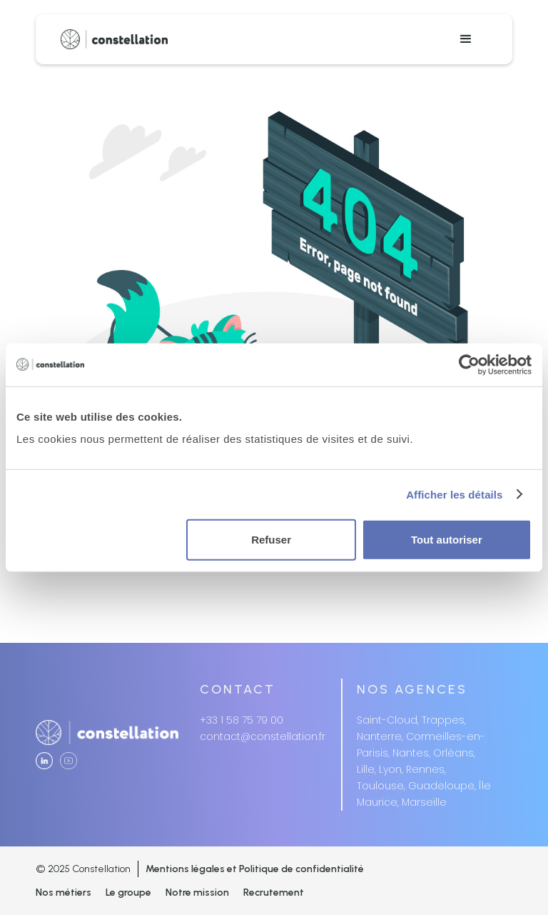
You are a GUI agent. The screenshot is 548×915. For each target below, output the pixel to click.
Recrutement (273, 892)
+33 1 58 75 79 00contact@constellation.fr (262, 728)
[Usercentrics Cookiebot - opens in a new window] (469, 364)
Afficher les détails (454, 494)
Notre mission (197, 892)
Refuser (271, 540)
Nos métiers (63, 892)
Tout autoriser (446, 540)
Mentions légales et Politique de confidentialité (255, 869)
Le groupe (128, 892)
